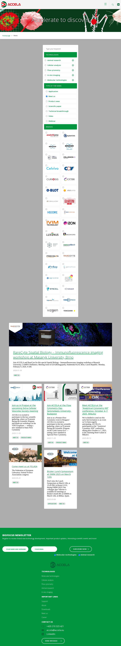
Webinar (52, 121)
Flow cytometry (53, 70)
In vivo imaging (53, 75)
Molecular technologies (57, 80)
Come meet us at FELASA (24, 466)
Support (45, 601)
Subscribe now (80, 549)
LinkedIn (51, 634)
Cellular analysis (54, 65)
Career (44, 617)
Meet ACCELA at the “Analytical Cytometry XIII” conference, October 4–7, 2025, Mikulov (95, 409)
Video (51, 116)
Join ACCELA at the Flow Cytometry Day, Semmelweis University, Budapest (59, 409)
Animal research (54, 60)
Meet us (52, 96)
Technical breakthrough (59, 111)
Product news (54, 101)
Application (53, 91)
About (44, 605)
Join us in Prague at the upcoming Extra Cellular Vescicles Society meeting (25, 408)
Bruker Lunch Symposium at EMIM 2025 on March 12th (60, 474)
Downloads (46, 609)
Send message (51, 641)
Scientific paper (55, 106)
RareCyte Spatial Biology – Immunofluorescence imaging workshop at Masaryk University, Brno (58, 355)
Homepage (6, 36)
